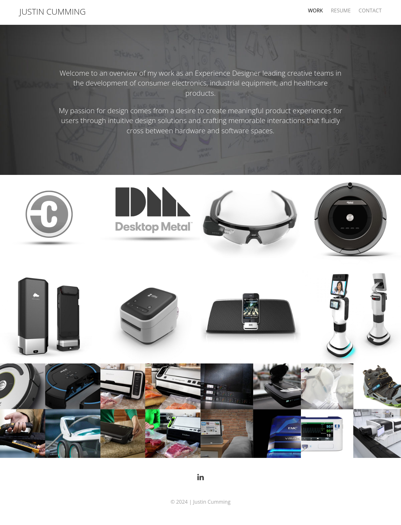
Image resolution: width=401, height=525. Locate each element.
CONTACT (370, 10)
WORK (315, 10)
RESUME (340, 10)
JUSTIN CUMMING (52, 11)
